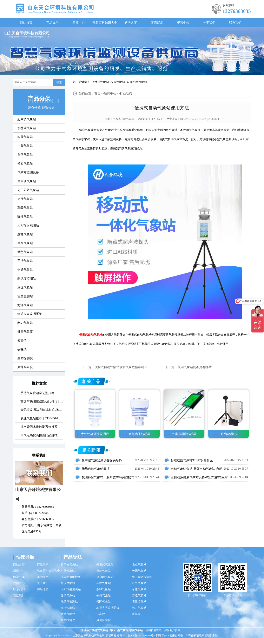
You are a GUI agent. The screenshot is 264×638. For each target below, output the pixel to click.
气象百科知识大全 (104, 22)
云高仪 (22, 340)
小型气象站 (25, 145)
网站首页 (26, 22)
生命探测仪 (25, 358)
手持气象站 (25, 260)
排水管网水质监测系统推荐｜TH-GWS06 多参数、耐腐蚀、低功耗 (41, 426)
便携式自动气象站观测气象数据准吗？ (121, 367)
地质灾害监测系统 (29, 314)
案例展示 (157, 22)
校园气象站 (118, 82)
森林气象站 (25, 234)
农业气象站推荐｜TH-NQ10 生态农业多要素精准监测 (41, 418)
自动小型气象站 (137, 82)
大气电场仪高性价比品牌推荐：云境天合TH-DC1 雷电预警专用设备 (41, 435)
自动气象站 (25, 154)
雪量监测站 (25, 296)
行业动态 (126, 93)
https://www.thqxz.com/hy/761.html (199, 118)
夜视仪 (22, 349)
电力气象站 (25, 322)
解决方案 (131, 22)
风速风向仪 (25, 367)
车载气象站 (25, 207)
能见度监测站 (26, 278)
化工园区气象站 (28, 190)
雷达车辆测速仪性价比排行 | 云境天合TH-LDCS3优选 (41, 401)
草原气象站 (25, 243)
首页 (97, 93)
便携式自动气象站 (123, 118)
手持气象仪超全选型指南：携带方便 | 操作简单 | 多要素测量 (41, 393)
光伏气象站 (25, 199)
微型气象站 (25, 252)
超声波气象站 (26, 119)
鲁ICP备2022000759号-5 (142, 635)
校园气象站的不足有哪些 (195, 367)
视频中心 (183, 22)
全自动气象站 (26, 181)
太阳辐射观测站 (28, 225)
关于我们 (209, 22)
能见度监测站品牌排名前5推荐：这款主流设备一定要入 (41, 410)
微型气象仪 (25, 331)
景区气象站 (25, 287)
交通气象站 (25, 269)
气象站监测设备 (28, 172)
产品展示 (52, 22)
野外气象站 (25, 216)
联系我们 (235, 22)
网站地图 (42, 589)
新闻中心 (78, 22)
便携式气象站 (100, 82)
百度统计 (19, 595)
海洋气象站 (25, 305)
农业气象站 (25, 137)
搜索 (59, 82)
